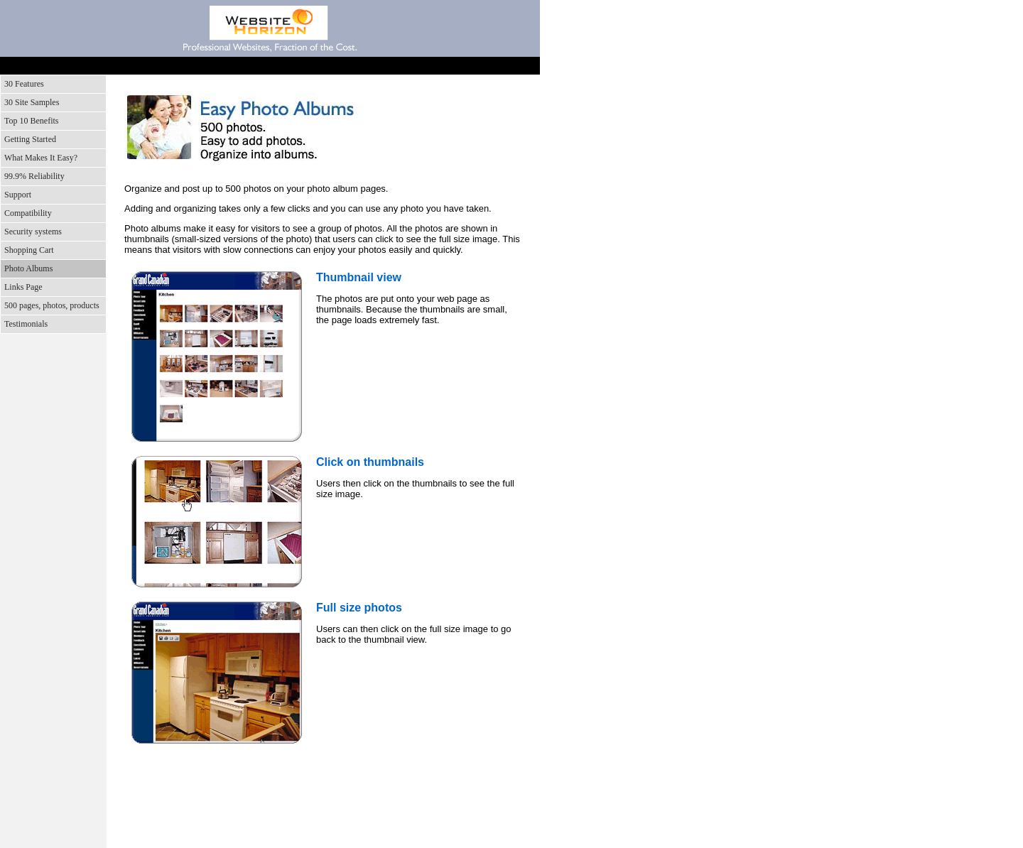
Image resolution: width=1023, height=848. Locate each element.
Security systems (33, 232)
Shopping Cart (29, 250)
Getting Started (30, 139)
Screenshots (187, 66)
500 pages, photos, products (51, 305)
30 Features (24, 84)
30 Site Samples (31, 102)
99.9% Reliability (34, 176)
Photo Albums (28, 268)
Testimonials (26, 324)
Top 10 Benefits (31, 121)
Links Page (23, 287)
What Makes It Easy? (40, 158)
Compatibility (28, 213)
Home (80, 66)
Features (133, 66)
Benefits (239, 66)
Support (293, 66)
